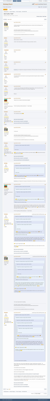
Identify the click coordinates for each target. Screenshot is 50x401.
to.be (36, 363)
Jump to (32, 393)
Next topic (44, 16)
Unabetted (6, 50)
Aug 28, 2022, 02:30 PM (17, 127)
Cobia (5, 22)
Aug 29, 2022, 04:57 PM (17, 312)
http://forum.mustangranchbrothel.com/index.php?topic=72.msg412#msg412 (26, 373)
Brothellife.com (16, 69)
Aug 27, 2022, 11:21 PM (17, 22)
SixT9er (5, 62)
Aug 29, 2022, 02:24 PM (17, 163)
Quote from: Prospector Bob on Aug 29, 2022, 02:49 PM (23, 216)
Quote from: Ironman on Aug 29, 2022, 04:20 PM (22, 258)
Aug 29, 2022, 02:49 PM (17, 184)
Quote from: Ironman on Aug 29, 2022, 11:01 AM (22, 165)
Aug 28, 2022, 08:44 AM (17, 98)
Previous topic (39, 16)
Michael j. (6, 86)
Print (45, 19)
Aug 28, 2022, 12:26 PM (17, 111)
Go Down (5, 19)
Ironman (6, 111)
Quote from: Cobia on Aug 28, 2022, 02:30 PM (22, 145)
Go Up (5, 389)
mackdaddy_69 (7, 74)
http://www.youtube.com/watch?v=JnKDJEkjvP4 (21, 121)
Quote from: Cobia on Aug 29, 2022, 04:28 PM (22, 314)
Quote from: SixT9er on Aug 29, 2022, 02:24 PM (22, 186)
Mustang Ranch (7, 4)
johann (5, 37)
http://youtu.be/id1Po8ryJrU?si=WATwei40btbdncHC (21, 253)
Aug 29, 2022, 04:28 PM (17, 256)
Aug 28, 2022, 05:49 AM (17, 86)
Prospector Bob (7, 98)
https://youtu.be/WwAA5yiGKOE (18, 119)
